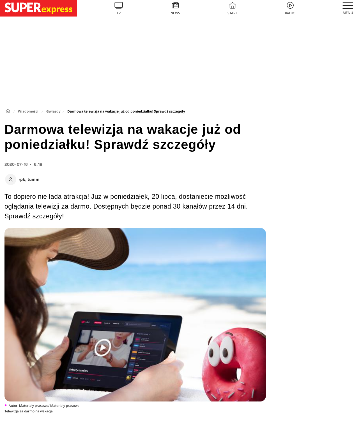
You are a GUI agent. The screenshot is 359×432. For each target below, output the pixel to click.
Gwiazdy (53, 111)
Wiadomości (28, 111)
